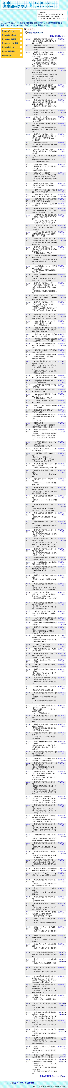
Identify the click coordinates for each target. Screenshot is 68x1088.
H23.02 (28, 741)
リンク (44, 25)
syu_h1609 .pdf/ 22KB (62, 1060)
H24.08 (28, 375)
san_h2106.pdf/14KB (62, 953)
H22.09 (28, 860)
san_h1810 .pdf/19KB (62, 1039)
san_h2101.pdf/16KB (62, 960)
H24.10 (28, 247)
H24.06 (28, 430)
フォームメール (6, 1083)
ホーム (3, 23)
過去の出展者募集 (8, 51)
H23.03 (28, 733)
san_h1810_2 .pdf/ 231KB (62, 1030)
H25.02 (28, 123)
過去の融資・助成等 (9, 35)
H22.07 (28, 897)
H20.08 (28, 967)
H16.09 (28, 1059)
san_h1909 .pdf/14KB (62, 1013)
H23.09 (28, 611)
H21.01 (28, 959)
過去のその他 (6, 55)
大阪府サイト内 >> (62, 869)
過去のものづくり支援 (10, 43)
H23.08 (28, 644)
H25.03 (28, 39)
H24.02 (28, 453)
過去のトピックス (8, 31)
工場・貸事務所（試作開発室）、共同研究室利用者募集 (41, 23)
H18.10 (28, 1029)
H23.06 (28, 716)
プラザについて (13, 23)
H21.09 (28, 927)
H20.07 (28, 976)
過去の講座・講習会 (9, 39)
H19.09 (28, 1012)
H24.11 (28, 208)
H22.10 (28, 843)
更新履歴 (30, 1083)
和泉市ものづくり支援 (33, 25)
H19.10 (28, 1004)
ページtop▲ (61, 1076)
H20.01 (28, 995)
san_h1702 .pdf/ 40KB (62, 1056)
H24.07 (28, 394)
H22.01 (28, 918)
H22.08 (28, 888)
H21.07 (28, 944)
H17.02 (28, 1055)
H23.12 (28, 513)
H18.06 (28, 1046)
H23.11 (28, 530)
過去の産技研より (8, 47)
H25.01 (28, 156)
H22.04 (28, 912)
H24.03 (28, 449)
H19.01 (28, 1021)
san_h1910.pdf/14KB (62, 1005)
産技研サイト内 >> (62, 40)
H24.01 (28, 470)
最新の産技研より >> (57, 36)
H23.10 (28, 567)
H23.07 (28, 686)
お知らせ (20, 25)
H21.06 (28, 952)
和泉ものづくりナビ (8, 25)
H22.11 (28, 782)
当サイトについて (19, 1083)
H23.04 (28, 724)
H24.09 (28, 321)
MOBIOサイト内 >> (62, 362)
